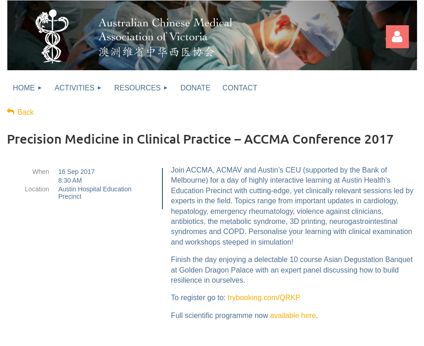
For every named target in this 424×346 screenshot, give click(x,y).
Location (37, 189)
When (40, 171)
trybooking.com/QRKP (264, 297)
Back (25, 112)
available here (293, 315)
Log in (397, 36)
